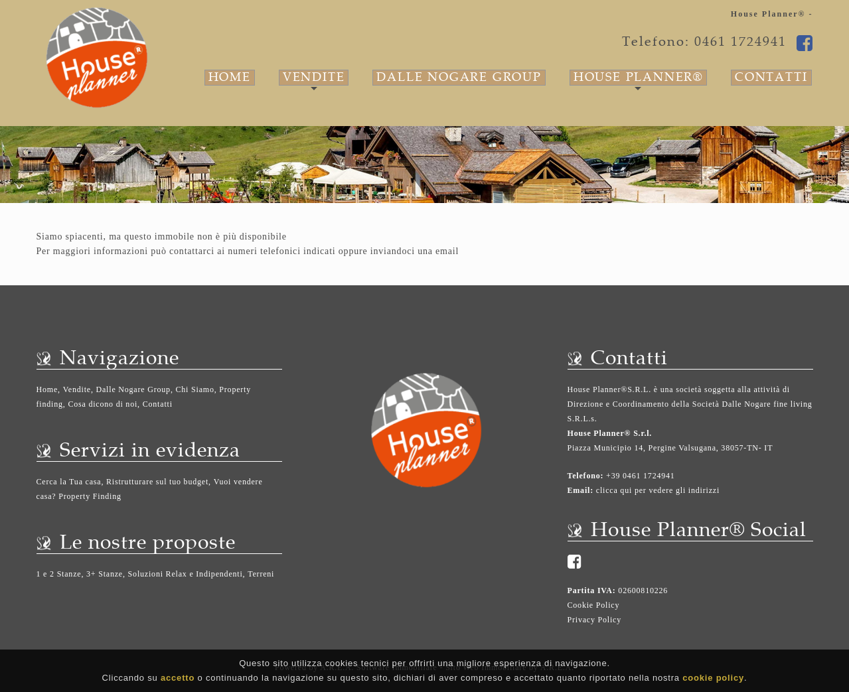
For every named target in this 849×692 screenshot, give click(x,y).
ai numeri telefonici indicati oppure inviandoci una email (338, 251)
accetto (177, 679)
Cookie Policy (594, 605)
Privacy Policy (595, 619)
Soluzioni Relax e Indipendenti (185, 574)
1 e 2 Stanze (59, 574)
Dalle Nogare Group (458, 77)
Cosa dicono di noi (102, 404)
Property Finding (89, 496)
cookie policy (713, 679)
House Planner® (638, 77)
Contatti (771, 77)
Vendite (314, 77)
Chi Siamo (195, 389)
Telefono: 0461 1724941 (704, 41)
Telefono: (586, 475)
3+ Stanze (104, 574)
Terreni (261, 574)
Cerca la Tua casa (69, 481)
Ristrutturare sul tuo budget (157, 481)
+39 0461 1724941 (638, 475)
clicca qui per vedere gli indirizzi (658, 490)
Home (229, 77)
